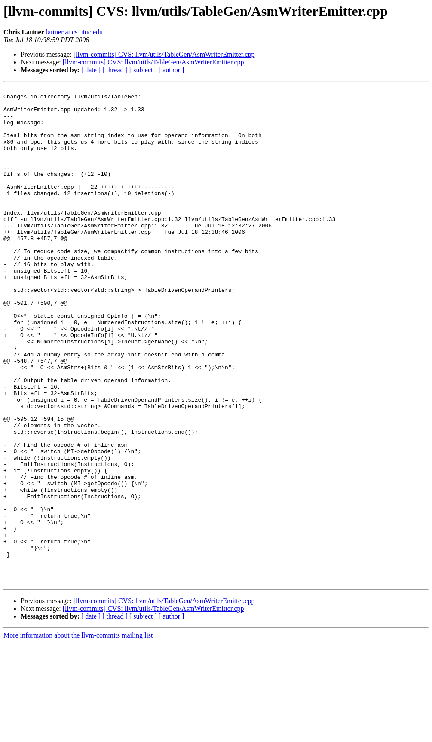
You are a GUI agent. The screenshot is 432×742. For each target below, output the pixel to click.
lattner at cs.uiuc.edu (74, 32)
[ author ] (171, 70)
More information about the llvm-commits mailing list (78, 734)
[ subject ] (143, 70)
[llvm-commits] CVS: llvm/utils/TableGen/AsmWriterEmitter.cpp (164, 54)
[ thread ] (115, 70)
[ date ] (91, 70)
